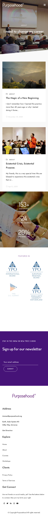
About (12, 94)
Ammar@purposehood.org (12, 416)
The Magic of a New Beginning (22, 98)
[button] (45, 5)
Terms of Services (8, 480)
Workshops (6, 461)
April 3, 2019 (12, 186)
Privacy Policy (7, 475)
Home (4, 444)
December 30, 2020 (14, 117)
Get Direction (7, 430)
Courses (5, 455)
